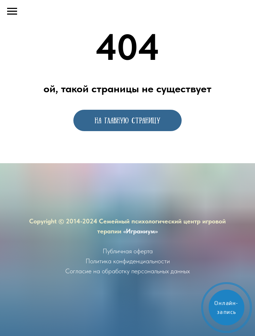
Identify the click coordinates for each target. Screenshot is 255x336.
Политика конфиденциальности (127, 261)
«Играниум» (140, 231)
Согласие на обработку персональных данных (127, 271)
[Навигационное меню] (12, 11)
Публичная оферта (128, 251)
